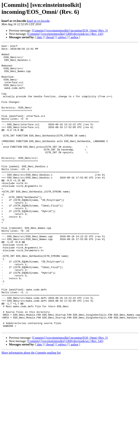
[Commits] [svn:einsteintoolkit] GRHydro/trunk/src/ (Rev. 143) (65, 33)
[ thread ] (50, 37)
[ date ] (39, 37)
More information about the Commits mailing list (31, 409)
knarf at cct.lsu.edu (38, 20)
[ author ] (74, 37)
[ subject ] (62, 37)
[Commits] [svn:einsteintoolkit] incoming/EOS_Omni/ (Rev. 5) (70, 30)
